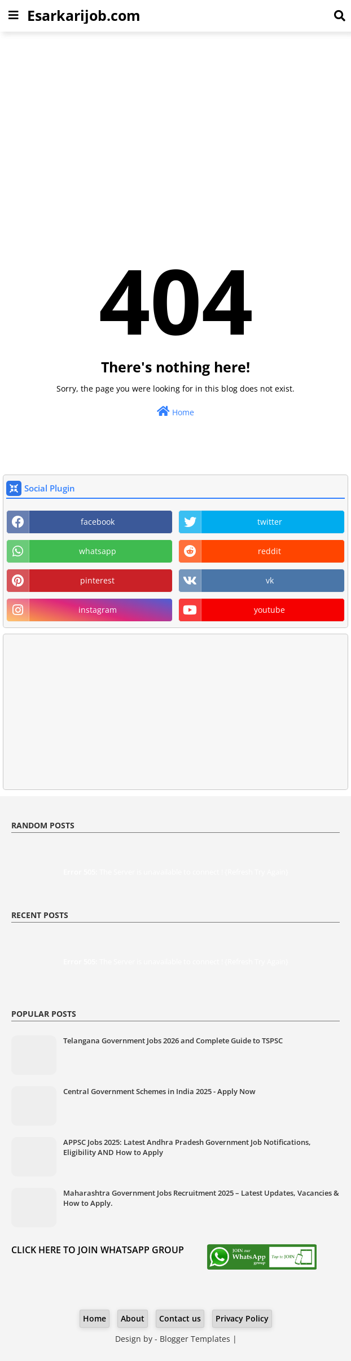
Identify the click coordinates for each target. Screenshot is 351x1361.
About (132, 1318)
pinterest (97, 580)
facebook (98, 521)
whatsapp (97, 551)
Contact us (180, 1318)
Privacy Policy (242, 1318)
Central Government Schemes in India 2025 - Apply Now (159, 1091)
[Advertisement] (175, 122)
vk (270, 580)
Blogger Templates (195, 1338)
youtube (269, 609)
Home (175, 412)
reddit (269, 551)
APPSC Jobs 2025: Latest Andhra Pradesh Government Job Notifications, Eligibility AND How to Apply (187, 1147)
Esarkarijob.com (84, 15)
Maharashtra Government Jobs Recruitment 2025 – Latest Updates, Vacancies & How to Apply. (201, 1198)
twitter (269, 521)
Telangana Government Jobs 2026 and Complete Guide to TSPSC (173, 1040)
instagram (97, 609)
